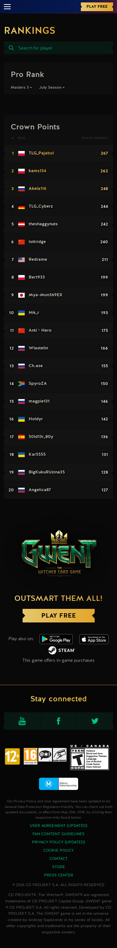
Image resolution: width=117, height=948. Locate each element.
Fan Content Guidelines (58, 834)
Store (58, 867)
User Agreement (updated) (58, 826)
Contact (59, 859)
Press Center (58, 875)
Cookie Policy (58, 851)
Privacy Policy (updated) (58, 842)
